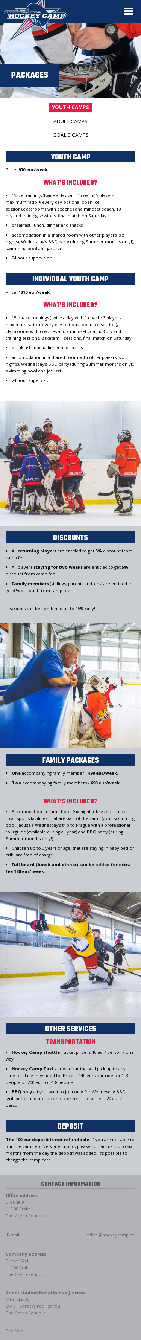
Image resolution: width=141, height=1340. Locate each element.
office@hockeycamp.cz (110, 1235)
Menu (128, 11)
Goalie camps (71, 134)
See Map (14, 1331)
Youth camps (70, 107)
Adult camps (70, 121)
